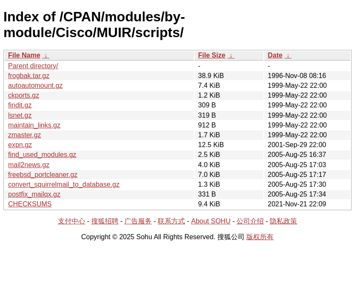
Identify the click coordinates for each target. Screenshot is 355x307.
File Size (211, 55)
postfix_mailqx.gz (34, 194)
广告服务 (138, 221)
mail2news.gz (28, 164)
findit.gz (20, 105)
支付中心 (71, 221)
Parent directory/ (33, 66)
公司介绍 (250, 221)
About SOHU (210, 221)
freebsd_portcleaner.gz (43, 174)
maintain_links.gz (34, 125)
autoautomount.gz (35, 85)
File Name (24, 55)
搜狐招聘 (104, 221)
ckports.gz (23, 95)
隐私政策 (283, 221)
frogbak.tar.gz (28, 75)
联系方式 (171, 221)
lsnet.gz (20, 115)
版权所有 (260, 236)
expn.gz (20, 144)
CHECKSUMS (30, 204)
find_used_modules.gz (42, 154)
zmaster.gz (24, 135)
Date (275, 55)
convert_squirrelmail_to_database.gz (63, 184)
